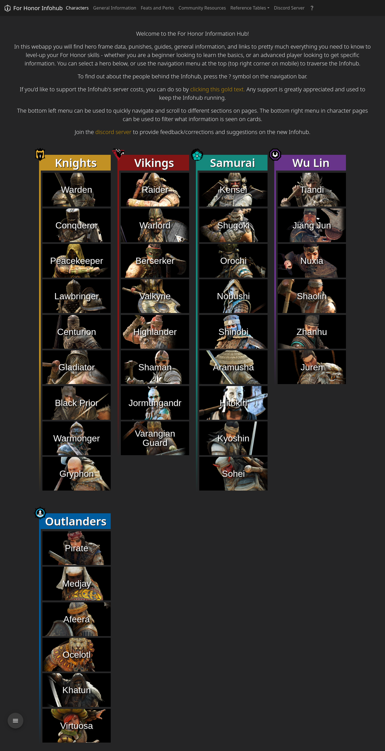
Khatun (76, 690)
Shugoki (233, 225)
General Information (114, 8)
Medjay (76, 583)
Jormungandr (155, 403)
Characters (77, 8)
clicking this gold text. (217, 89)
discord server (113, 132)
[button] (312, 8)
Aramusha (233, 367)
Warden (76, 190)
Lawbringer (76, 296)
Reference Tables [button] (248, 8)
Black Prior (76, 403)
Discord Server (289, 8)
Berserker (155, 261)
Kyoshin (234, 438)
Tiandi (312, 190)
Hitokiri (233, 403)
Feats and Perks (157, 8)
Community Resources (202, 8)
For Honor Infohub (33, 8)
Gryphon (76, 474)
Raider (155, 190)
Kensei (233, 190)
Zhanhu (311, 332)
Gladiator (76, 367)
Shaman (155, 367)
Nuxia (311, 261)
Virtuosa (76, 726)
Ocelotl (77, 655)
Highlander (155, 332)
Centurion (76, 332)
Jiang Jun (312, 225)
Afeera (76, 619)
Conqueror (76, 225)
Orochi (233, 261)
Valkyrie (155, 296)
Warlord (155, 225)
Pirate (77, 548)
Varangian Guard (155, 438)
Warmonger (76, 438)
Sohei (233, 474)
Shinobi (233, 332)
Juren (311, 367)
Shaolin (312, 296)
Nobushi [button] (233, 296)
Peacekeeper (76, 261)
